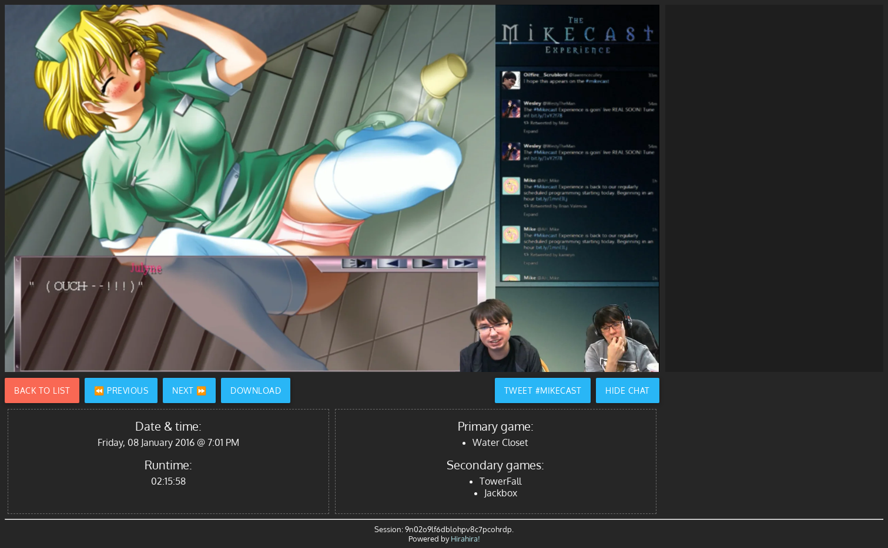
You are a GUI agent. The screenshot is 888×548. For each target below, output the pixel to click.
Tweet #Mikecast (543, 390)
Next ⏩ (189, 390)
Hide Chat (627, 390)
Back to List (42, 390)
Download (255, 390)
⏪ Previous (121, 390)
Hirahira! (465, 538)
